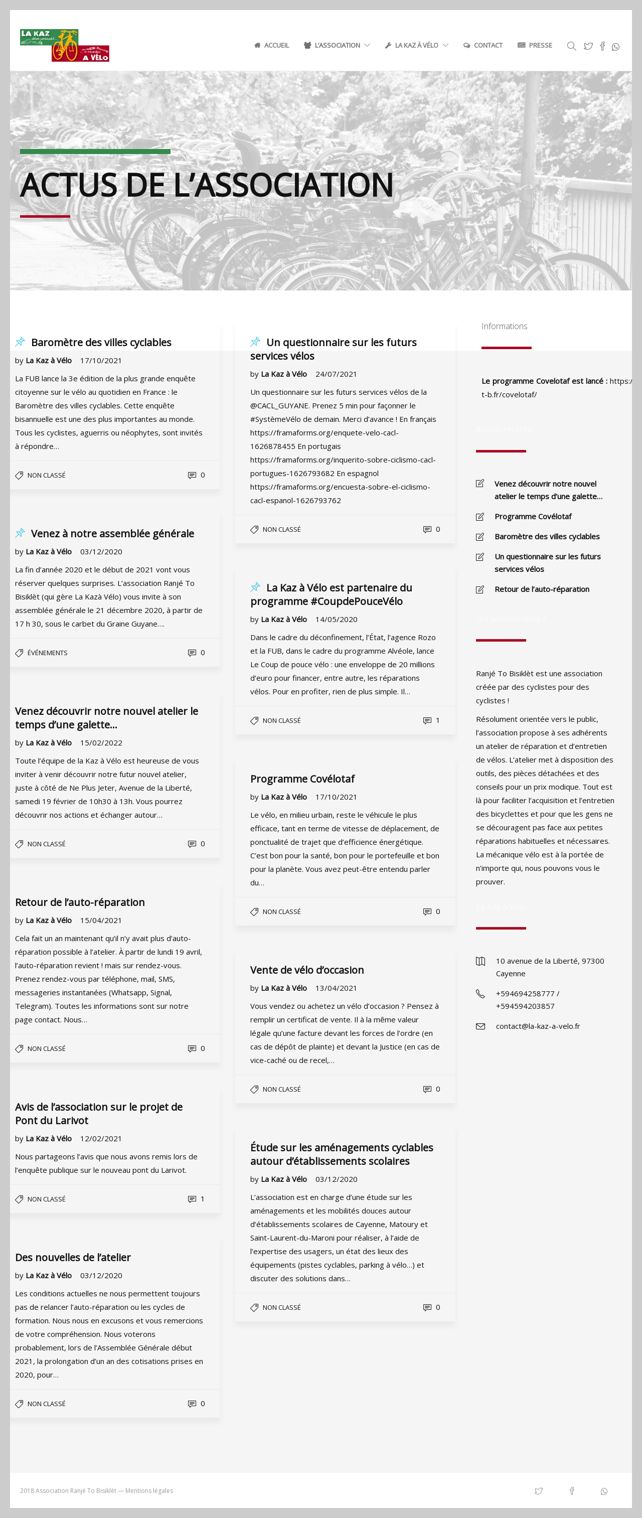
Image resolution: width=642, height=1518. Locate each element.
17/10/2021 (101, 360)
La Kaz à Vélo (416, 45)
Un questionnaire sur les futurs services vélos (548, 562)
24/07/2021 (336, 374)
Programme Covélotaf (533, 516)
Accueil (276, 45)
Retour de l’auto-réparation (542, 589)
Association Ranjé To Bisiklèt (76, 1490)
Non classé (282, 1089)
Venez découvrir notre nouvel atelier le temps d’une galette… (548, 490)
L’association (337, 45)
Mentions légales (149, 1490)
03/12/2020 (336, 1179)
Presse (540, 45)
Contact (488, 45)
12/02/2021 (101, 1138)
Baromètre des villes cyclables (547, 536)
